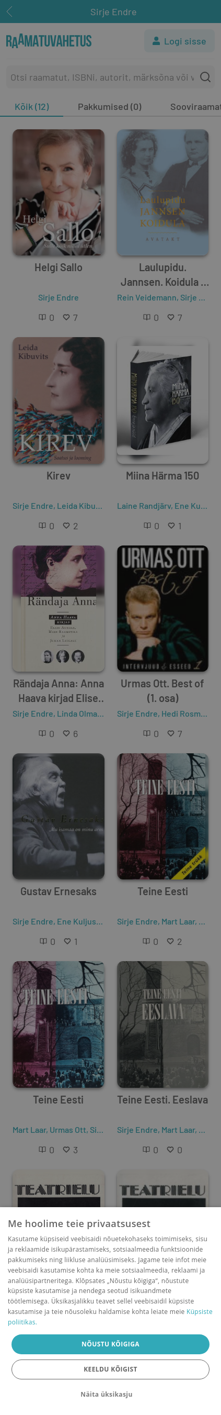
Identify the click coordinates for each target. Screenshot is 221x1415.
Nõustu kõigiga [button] (110, 1344)
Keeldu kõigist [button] (110, 1369)
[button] (110, 1394)
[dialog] (110, 1311)
